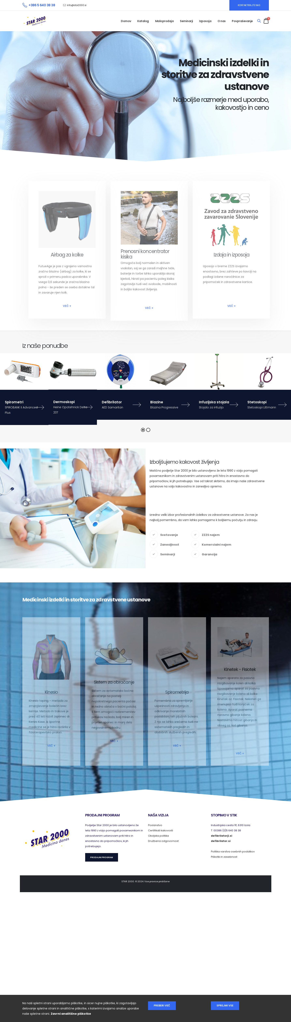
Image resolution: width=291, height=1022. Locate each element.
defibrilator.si (221, 841)
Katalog (143, 21)
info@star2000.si (76, 5)
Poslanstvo (155, 825)
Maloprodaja (164, 21)
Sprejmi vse (225, 1005)
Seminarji (186, 21)
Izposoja (205, 21)
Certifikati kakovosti (160, 830)
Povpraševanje (242, 21)
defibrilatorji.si (221, 835)
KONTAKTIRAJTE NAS (249, 5)
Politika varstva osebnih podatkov (233, 851)
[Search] (259, 21)
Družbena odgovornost (163, 841)
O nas (222, 21)
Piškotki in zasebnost (224, 857)
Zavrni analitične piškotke (71, 1014)
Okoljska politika (158, 835)
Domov (126, 21)
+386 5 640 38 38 (42, 5)
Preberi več (162, 1005)
